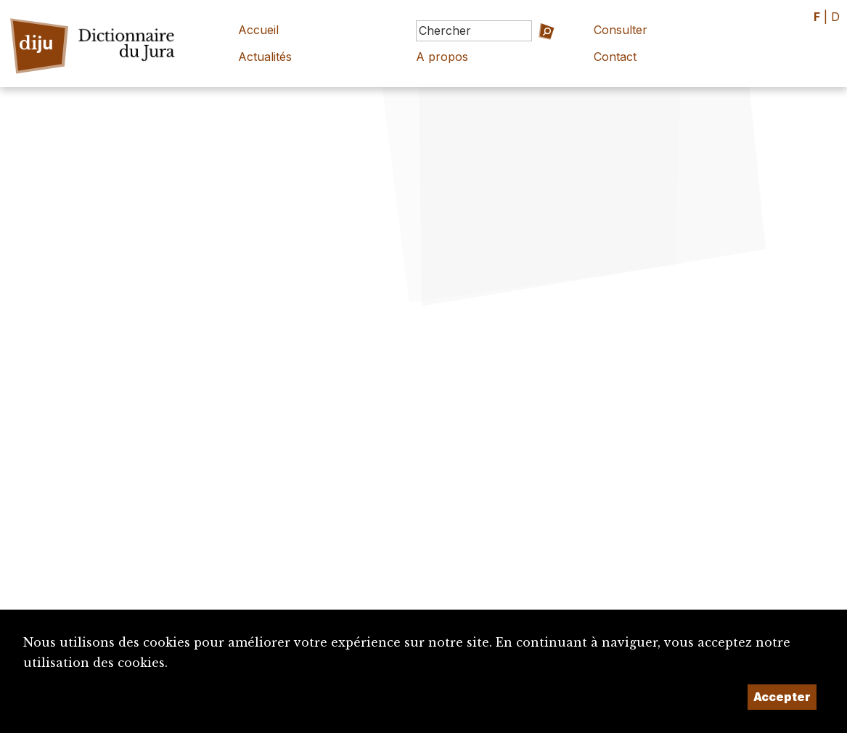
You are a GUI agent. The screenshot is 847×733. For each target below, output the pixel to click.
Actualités (265, 56)
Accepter (782, 696)
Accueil (258, 29)
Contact (615, 56)
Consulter (620, 29)
